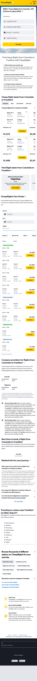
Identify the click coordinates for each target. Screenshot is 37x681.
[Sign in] (31, 3)
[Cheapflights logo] (6, 2)
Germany (15, 635)
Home (9, 635)
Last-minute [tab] (19, 103)
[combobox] (7, 16)
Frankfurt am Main (23, 635)
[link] (15, 187)
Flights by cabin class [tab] (9, 565)
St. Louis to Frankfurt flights (9, 582)
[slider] (35, 230)
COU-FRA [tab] (18, 454)
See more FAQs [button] (18, 501)
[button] (18, 21)
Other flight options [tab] (8, 569)
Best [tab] (12, 103)
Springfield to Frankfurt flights (10, 587)
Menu (34, 3)
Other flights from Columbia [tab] (24, 569)
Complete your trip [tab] (21, 561)
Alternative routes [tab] (8, 561)
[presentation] (22, 11)
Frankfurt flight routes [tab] (24, 565)
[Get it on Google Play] (14, 661)
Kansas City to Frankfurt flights (10, 584)
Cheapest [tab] (5, 103)
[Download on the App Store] (22, 661)
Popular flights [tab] (7, 573)
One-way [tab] (28, 103)
